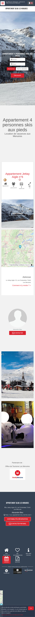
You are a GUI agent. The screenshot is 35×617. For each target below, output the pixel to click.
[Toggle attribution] (31, 265)
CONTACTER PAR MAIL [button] (17, 524)
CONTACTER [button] (17, 333)
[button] (22, 68)
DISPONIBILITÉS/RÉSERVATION (17, 519)
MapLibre (27, 265)
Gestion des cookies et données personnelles (12, 614)
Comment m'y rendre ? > (21, 285)
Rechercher (11, 69)
